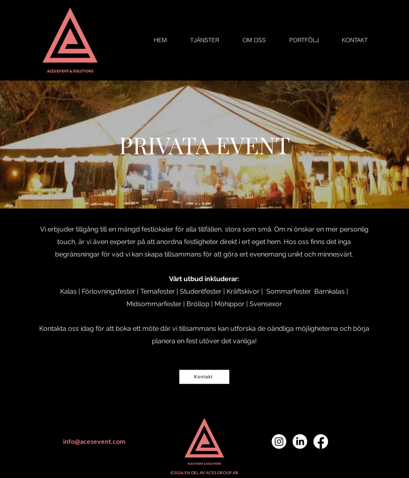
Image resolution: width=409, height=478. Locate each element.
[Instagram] (279, 441)
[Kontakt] (204, 377)
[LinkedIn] (300, 441)
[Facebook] (320, 441)
